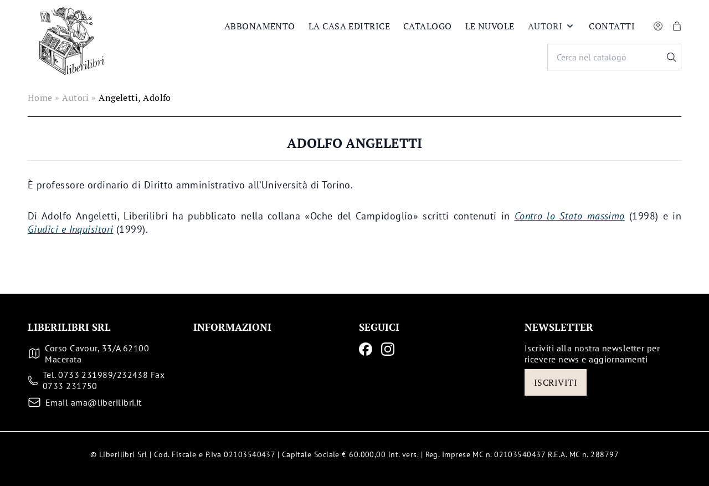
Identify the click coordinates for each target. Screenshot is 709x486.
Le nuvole (490, 26)
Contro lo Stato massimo (570, 215)
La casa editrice (349, 26)
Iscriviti (555, 382)
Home (40, 97)
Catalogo (427, 26)
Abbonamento (259, 26)
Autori (552, 26)
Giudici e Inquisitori (70, 229)
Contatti (612, 26)
